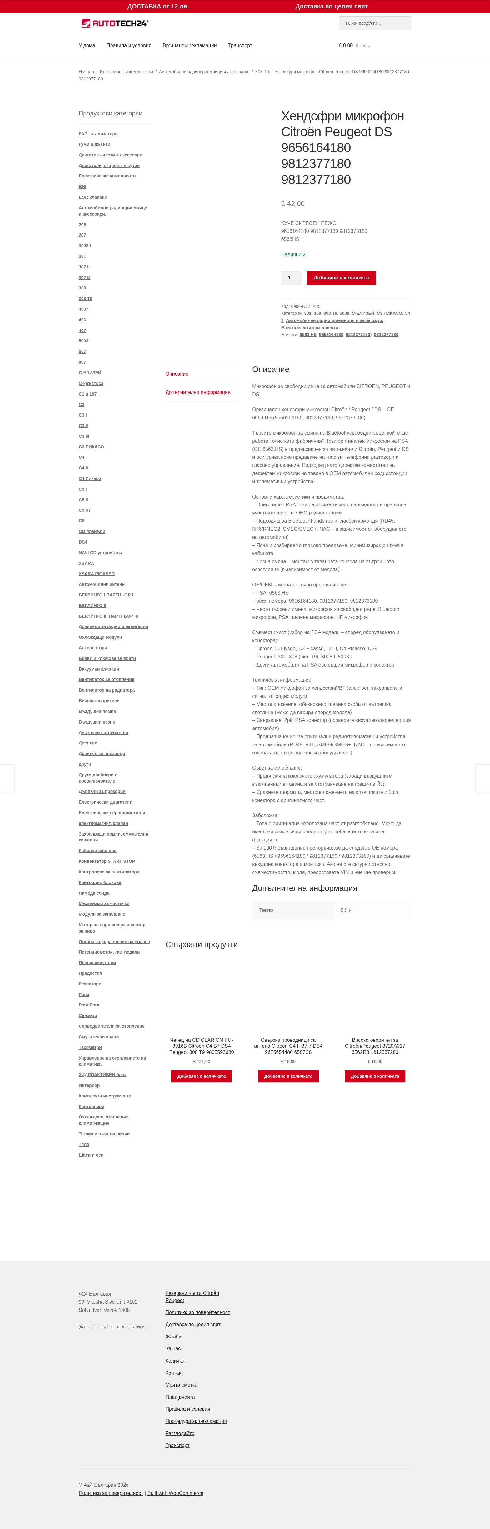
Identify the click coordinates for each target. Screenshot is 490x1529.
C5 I (83, 489)
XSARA (86, 563)
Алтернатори (93, 647)
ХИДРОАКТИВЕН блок (103, 1074)
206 (82, 224)
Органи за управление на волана (114, 941)
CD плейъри (92, 531)
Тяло (84, 1144)
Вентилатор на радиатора (107, 690)
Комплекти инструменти (105, 1095)
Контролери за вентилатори (109, 871)
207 (82, 235)
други (85, 764)
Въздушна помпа (97, 711)
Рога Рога (89, 1004)
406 (82, 319)
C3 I (83, 414)
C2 (81, 404)
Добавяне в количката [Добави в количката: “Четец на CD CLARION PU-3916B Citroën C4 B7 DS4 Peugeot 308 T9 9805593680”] (202, 1076)
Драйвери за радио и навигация (113, 626)
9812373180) (359, 334)
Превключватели (97, 962)
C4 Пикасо (90, 478)
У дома (87, 45)
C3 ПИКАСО (389, 313)
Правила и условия (129, 45)
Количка (175, 1360)
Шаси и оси (91, 1155)
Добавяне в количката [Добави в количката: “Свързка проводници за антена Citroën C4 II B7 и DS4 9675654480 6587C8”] (288, 1076)
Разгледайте (180, 1433)
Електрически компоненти (126, 71)
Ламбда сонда (94, 893)
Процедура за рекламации (196, 1421)
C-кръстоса (91, 383)
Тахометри (90, 1047)
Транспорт (240, 45)
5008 (344, 313)
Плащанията (180, 1397)
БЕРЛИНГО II (92, 605)
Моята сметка (182, 1385)
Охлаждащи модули (100, 637)
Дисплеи (88, 742)
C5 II (83, 499)
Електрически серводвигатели (112, 812)
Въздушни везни (97, 721)
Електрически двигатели (105, 802)
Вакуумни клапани (99, 669)
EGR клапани (93, 197)
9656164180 (331, 334)
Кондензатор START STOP (107, 861)
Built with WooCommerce (175, 1493)
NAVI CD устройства (100, 552)
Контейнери (91, 1106)
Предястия (90, 973)
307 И (84, 277)
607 (82, 351)
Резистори (90, 983)
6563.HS (308, 334)
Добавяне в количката (341, 277)
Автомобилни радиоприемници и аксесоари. (204, 71)
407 (82, 330)
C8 (81, 520)
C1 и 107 (88, 393)
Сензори (88, 1015)
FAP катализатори (98, 133)
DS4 (83, 542)
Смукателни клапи (99, 1036)
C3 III (84, 436)
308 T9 (262, 71)
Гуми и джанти (94, 144)
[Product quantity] (291, 278)
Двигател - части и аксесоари (110, 154)
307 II (84, 266)
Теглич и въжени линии (104, 1133)
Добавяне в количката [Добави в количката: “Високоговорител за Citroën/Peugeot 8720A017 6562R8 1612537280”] (375, 1076)
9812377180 (386, 334)
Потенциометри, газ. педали (109, 951)
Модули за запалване (102, 914)
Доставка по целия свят (193, 1324)
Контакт (175, 1373)
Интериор (89, 1085)
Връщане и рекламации (190, 45)
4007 (83, 309)
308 (317, 313)
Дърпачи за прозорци (102, 791)
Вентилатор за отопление (106, 679)
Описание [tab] (177, 373)
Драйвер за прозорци (102, 753)
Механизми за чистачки (104, 903)
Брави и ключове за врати (107, 658)
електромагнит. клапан (103, 823)
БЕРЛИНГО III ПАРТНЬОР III (108, 616)
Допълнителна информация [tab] (198, 392)
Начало (86, 71)
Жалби (174, 1336)
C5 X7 (85, 510)
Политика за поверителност (198, 1312)
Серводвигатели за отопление (112, 1026)
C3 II (83, 425)
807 (82, 362)
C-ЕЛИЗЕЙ (363, 313)
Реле (84, 994)
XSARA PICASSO (97, 573)
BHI (82, 186)
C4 (81, 457)
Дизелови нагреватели (103, 732)
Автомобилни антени (102, 584)
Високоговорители (99, 700)
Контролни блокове (100, 882)
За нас (173, 1348)
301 (307, 313)
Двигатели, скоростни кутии (109, 165)
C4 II (83, 467)
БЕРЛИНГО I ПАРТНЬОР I (106, 594)
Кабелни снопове (98, 850)
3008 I (85, 245)
